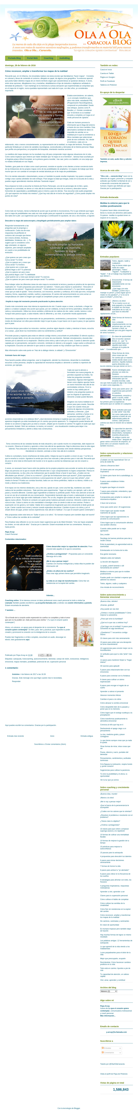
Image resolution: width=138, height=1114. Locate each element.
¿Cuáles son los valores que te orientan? (116, 811)
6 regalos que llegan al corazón (112, 487)
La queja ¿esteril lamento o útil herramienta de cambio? (112, 567)
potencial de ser (43, 662)
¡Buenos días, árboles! (109, 601)
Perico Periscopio (49, 186)
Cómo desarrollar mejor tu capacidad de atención (66, 546)
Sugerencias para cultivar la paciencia (115, 770)
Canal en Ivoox (106, 70)
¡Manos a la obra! (119, 301)
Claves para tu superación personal (114, 896)
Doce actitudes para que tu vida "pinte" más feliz (121, 411)
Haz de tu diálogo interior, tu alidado (49, 350)
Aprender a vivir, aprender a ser (112, 892)
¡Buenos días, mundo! (108, 794)
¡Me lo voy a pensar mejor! (57, 561)
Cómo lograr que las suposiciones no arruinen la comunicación (114, 518)
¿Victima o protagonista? (56, 554)
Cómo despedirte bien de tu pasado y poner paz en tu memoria (114, 708)
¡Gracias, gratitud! (107, 605)
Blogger (77, 1108)
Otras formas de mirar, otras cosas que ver (120, 354)
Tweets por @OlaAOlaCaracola (112, 1064)
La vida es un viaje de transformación (61, 581)
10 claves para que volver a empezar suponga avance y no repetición (114, 830)
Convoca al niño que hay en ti (111, 725)
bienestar (52, 659)
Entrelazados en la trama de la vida (114, 550)
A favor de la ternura (108, 503)
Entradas (106, 1048)
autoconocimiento (41, 659)
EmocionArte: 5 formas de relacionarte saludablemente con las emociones (122, 283)
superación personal (58, 662)
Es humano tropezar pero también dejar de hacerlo (74, 515)
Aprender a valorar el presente (112, 691)
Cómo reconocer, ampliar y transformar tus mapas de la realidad (115, 916)
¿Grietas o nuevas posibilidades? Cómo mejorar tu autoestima (115, 614)
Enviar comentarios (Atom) (55, 744)
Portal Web (32, 58)
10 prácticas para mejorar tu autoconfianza (111, 848)
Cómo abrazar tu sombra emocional (58, 289)
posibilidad (32, 662)
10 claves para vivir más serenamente (115, 638)
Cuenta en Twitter (107, 73)
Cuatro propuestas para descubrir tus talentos (35, 287)
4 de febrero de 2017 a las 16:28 (33, 674)
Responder (16, 681)
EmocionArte (71, 350)
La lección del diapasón (109, 562)
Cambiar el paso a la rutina (110, 699)
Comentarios (108, 1053)
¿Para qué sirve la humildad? (111, 619)
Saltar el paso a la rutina (43, 515)
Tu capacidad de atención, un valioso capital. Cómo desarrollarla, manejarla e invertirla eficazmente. (122, 432)
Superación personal (33, 289)
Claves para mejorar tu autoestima (68, 287)
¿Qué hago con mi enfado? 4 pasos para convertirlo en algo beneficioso (116, 627)
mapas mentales (20, 662)
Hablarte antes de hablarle (110, 558)
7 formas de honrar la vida (110, 866)
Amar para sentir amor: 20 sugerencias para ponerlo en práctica (122, 391)
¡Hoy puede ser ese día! (109, 609)
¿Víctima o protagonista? (110, 825)
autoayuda (17, 659)
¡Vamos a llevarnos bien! (109, 466)
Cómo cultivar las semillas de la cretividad (23, 517)
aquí (27, 640)
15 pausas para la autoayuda (111, 853)
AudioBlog (64, 58)
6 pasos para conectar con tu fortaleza (115, 676)
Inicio (52, 736)
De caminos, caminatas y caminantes (114, 921)
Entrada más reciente (15, 736)
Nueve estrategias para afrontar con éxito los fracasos (121, 372)
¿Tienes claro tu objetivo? (110, 821)
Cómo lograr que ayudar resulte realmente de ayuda (112, 512)
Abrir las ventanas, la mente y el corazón (37, 426)
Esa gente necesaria (108, 554)
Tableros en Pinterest (108, 85)
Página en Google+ (107, 77)
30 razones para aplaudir (110, 666)
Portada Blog (14, 58)
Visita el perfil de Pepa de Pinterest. (114, 1074)
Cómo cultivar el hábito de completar (114, 899)
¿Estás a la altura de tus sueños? (60, 571)
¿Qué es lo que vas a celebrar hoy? (114, 623)
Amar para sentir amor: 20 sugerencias (115, 507)
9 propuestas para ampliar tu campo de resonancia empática (115, 498)
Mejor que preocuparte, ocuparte (113, 959)
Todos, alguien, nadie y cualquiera (113, 583)
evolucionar (74, 659)
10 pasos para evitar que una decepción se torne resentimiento (115, 643)
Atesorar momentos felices (110, 695)
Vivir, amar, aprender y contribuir (112, 980)
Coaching (48, 58)
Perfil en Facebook (107, 81)
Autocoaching (27, 659)
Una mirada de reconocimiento (112, 587)
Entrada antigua (87, 736)
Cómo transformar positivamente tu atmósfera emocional (113, 720)
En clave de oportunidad (121, 336)
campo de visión (63, 659)
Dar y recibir (105, 535)
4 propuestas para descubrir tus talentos (115, 856)
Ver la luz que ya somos (109, 780)
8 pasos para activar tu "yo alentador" (114, 870)
